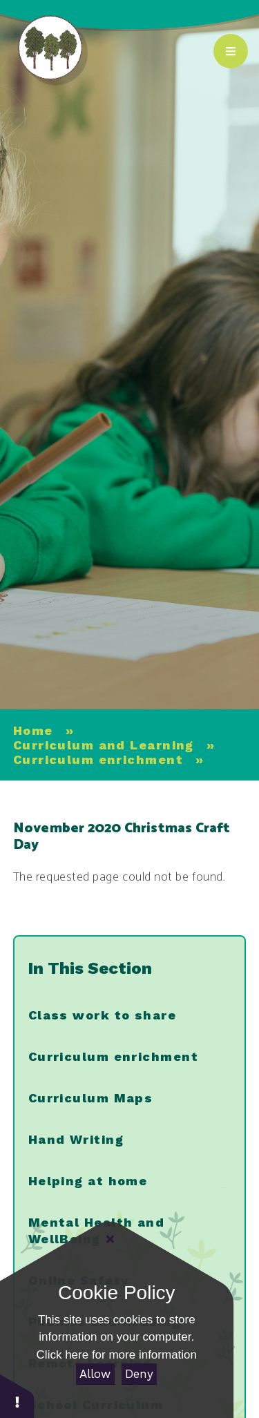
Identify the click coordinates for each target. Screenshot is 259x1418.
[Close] (110, 1239)
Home (33, 730)
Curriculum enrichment (98, 759)
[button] (17, 1395)
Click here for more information (117, 1354)
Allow (95, 1374)
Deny (139, 1374)
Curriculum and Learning (103, 745)
